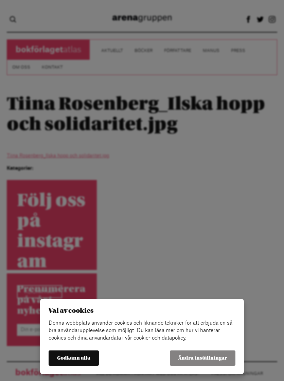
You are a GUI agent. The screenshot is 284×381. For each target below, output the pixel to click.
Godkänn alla (73, 358)
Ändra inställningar (202, 358)
